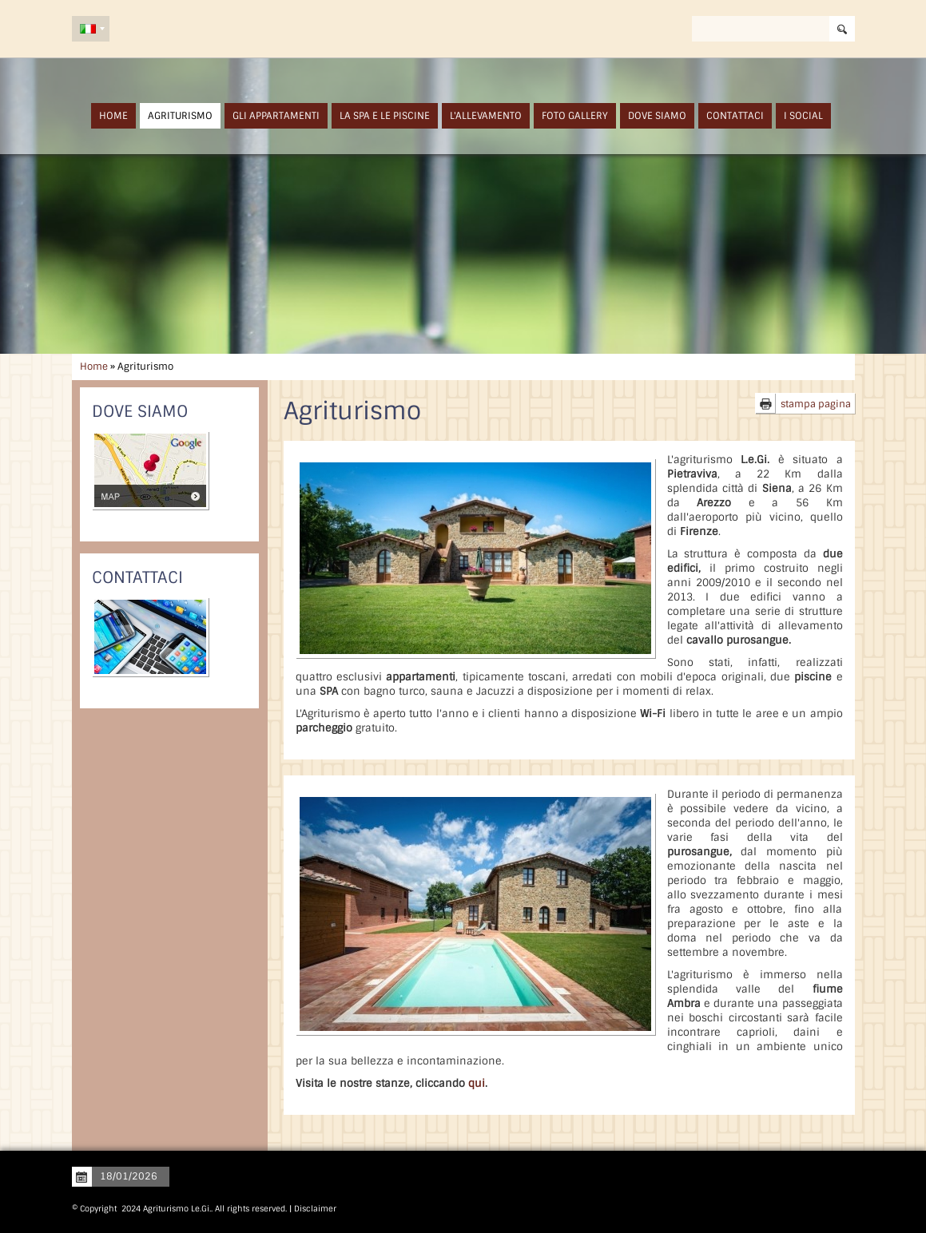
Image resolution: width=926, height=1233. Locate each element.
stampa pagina (816, 404)
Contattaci (735, 115)
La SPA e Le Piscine (385, 115)
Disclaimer (315, 1208)
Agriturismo (180, 115)
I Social (803, 115)
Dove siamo (657, 115)
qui (476, 1083)
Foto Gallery (575, 115)
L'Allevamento (486, 115)
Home (113, 115)
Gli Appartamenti (276, 115)
